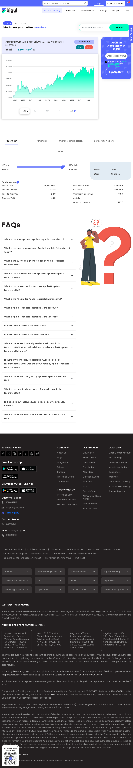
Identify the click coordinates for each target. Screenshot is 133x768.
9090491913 (11, 502)
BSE (81, 674)
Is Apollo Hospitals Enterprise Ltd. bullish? (26, 325)
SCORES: (93, 691)
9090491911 (11, 523)
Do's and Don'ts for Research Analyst (22, 557)
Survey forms (58, 553)
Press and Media (65, 476)
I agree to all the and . (117, 63)
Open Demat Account (120, 452)
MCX (67, 674)
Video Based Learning (119, 481)
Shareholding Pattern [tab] (70, 140)
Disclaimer (56, 549)
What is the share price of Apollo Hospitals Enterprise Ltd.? (35, 239)
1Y (60, 111)
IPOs (85, 486)
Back (7, 23)
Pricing (103, 10)
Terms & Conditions (117, 62)
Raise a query (12, 512)
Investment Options (119, 467)
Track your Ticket (74, 549)
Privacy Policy (114, 66)
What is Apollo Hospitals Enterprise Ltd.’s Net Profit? (31, 316)
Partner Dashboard (67, 504)
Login (99, 3)
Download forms (39, 553)
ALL (73, 111)
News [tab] (60, 151)
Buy (80, 47)
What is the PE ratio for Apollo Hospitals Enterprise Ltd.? (33, 298)
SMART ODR (93, 549)
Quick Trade (89, 462)
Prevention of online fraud (58, 557)
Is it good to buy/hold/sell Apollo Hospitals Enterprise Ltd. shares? (34, 403)
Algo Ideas (88, 472)
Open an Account (115, 3)
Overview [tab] (11, 140)
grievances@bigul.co (21, 671)
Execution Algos (91, 476)
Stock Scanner (90, 508)
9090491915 (11, 535)
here (59, 674)
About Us (61, 452)
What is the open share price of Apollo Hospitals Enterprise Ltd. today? (37, 250)
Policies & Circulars (37, 549)
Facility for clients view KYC (83, 553)
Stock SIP (87, 481)
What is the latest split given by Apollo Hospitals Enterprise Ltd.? (35, 378)
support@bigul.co (15, 507)
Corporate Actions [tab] (104, 140)
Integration (62, 462)
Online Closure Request (15, 553)
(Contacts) (40, 624)
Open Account (130, 34)
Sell (88, 47)
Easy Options (89, 467)
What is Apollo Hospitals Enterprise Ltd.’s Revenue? (31, 307)
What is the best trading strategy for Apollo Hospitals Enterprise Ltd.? (32, 391)
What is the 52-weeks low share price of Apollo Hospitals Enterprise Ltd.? (34, 275)
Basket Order (90, 491)
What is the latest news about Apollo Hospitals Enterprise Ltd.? (34, 416)
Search (119, 27)
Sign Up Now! (116, 72)
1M (35, 111)
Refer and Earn (64, 494)
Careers (61, 472)
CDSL (94, 674)
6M (47, 111)
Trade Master (90, 457)
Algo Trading (115, 457)
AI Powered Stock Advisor (92, 497)
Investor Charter (111, 549)
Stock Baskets (90, 503)
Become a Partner (66, 499)
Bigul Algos (88, 452)
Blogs (59, 457)
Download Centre (118, 462)
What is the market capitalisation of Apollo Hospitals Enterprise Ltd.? (32, 288)
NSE (55, 674)
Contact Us (63, 481)
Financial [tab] (42, 140)
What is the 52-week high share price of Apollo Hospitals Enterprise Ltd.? (34, 262)
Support (116, 10)
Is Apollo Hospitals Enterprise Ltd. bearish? (26, 334)
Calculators (115, 472)
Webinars (113, 476)
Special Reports (117, 491)
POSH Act (80, 557)
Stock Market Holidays (120, 486)
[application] (50, 79)
